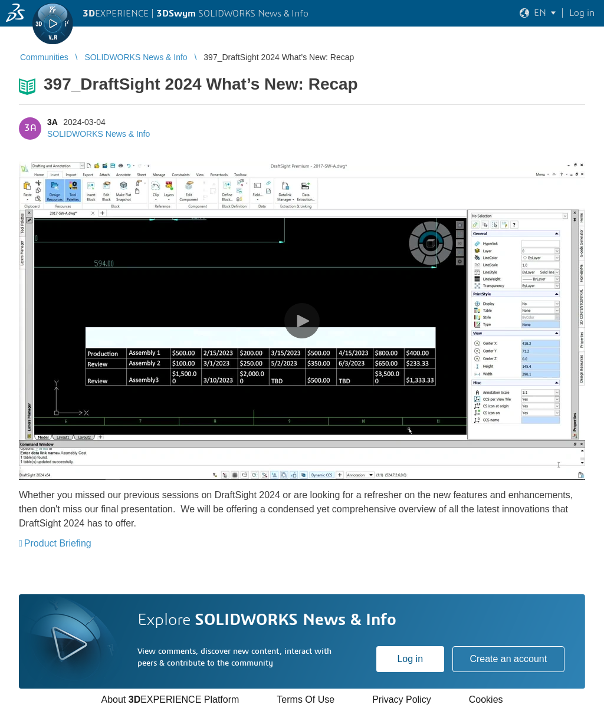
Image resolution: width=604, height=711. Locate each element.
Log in (410, 659)
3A (52, 122)
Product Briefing (57, 543)
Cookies (486, 699)
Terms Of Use (305, 699)
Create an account (508, 659)
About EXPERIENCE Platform (170, 699)
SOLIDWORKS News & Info (98, 134)
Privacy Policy (401, 699)
